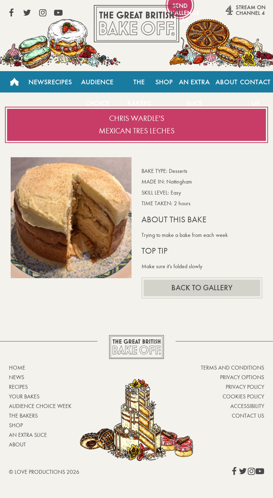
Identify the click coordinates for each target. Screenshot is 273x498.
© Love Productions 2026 (44, 471)
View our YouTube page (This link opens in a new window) (58, 13)
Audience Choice (97, 85)
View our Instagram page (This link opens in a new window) (42, 13)
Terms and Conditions (232, 367)
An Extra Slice (194, 85)
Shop (164, 82)
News (38, 82)
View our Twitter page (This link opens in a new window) (27, 13)
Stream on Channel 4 (232, 14)
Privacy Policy (245, 386)
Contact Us (255, 85)
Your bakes (24, 396)
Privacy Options (242, 377)
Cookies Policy (243, 396)
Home (14, 81)
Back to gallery (201, 287)
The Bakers (139, 85)
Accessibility (247, 406)
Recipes (60, 82)
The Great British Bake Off (136, 23)
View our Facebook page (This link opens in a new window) (11, 13)
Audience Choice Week (40, 406)
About (226, 82)
